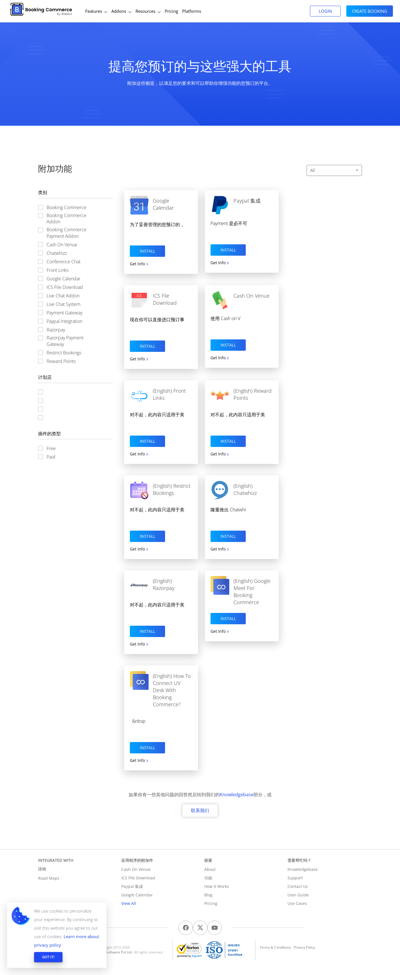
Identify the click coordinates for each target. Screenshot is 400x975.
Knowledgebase (236, 794)
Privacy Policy (304, 947)
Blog (208, 895)
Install (147, 251)
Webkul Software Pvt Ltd (112, 952)
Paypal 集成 (132, 886)
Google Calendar (137, 895)
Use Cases (297, 903)
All (334, 170)
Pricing (210, 903)
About (210, 869)
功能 (208, 878)
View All (128, 903)
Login (325, 11)
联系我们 (200, 810)
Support (295, 878)
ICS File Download (138, 878)
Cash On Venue (136, 869)
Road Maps (48, 878)
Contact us (298, 886)
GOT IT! (48, 956)
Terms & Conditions (275, 947)
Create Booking (369, 11)
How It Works (216, 886)
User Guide (298, 895)
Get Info (137, 263)
